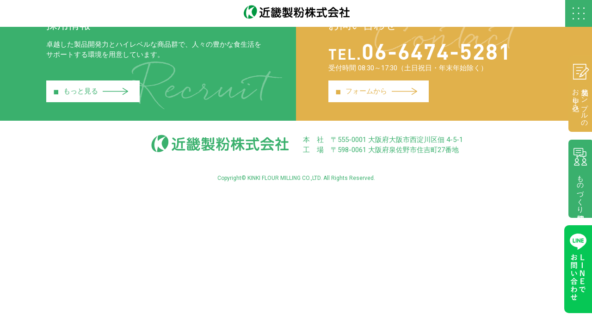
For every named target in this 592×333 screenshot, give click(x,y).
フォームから (376, 91)
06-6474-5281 (429, 49)
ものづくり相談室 (578, 181)
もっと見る (91, 91)
